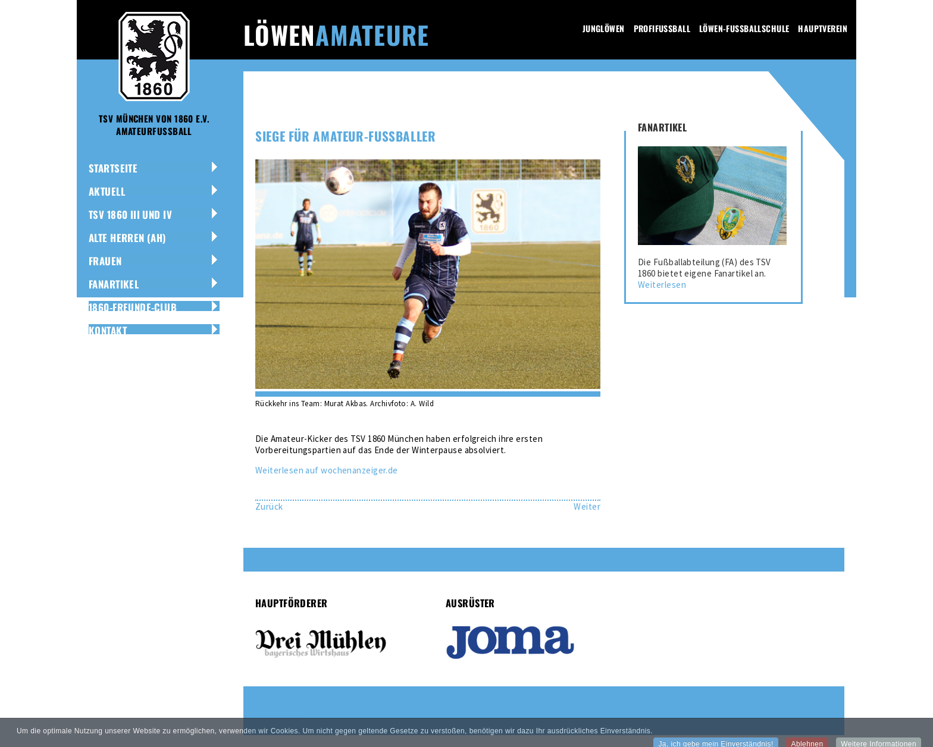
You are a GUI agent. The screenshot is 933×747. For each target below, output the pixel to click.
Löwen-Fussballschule (744, 28)
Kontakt (108, 330)
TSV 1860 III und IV (130, 214)
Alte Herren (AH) (128, 237)
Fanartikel (114, 284)
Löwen (336, 34)
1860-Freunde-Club (133, 307)
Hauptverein (822, 28)
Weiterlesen (662, 284)
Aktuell (107, 191)
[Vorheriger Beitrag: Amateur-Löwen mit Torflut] (269, 506)
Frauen (105, 260)
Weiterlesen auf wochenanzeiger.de (326, 470)
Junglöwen (604, 28)
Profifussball (662, 28)
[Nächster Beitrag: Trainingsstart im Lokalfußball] (587, 506)
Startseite (113, 168)
